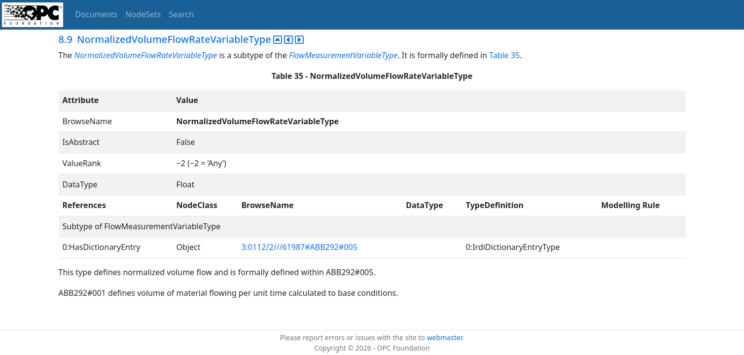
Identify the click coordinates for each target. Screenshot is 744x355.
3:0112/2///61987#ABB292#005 (299, 247)
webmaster (444, 337)
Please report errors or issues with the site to (353, 337)
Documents (96, 14)
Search (181, 14)
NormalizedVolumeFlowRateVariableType (145, 55)
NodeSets (143, 14)
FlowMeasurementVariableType (343, 55)
